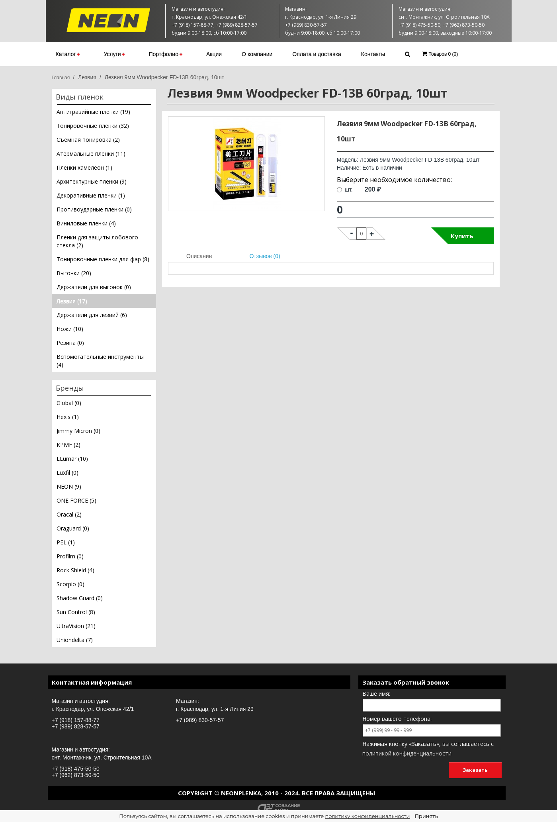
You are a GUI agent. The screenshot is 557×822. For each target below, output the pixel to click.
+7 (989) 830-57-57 (200, 720)
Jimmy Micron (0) (78, 430)
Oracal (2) (69, 514)
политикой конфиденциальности (406, 753)
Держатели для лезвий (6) (92, 315)
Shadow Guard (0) (80, 598)
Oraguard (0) (73, 528)
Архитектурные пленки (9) (92, 181)
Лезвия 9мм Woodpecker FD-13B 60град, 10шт (165, 77)
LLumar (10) (72, 458)
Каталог (68, 54)
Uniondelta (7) (75, 640)
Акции (214, 54)
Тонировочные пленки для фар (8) (103, 259)
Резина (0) (70, 342)
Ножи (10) (70, 329)
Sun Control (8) (76, 612)
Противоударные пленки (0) (94, 209)
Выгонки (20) (74, 273)
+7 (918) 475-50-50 (76, 768)
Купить (462, 236)
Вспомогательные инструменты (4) (100, 360)
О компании (257, 54)
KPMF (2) (68, 444)
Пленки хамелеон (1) (84, 167)
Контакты (373, 54)
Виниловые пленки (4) (86, 223)
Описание (199, 256)
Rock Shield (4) (75, 570)
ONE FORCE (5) (76, 500)
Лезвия (87, 77)
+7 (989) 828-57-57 (76, 726)
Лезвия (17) (72, 301)
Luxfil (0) (67, 472)
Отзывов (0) (264, 256)
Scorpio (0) (70, 584)
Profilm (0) (70, 556)
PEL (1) (66, 542)
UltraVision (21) (76, 626)
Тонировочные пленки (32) (93, 125)
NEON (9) (69, 486)
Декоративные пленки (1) (91, 195)
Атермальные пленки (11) (91, 153)
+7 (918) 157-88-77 (76, 720)
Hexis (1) (68, 417)
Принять (426, 816)
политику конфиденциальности (367, 816)
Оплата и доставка (316, 54)
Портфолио (165, 54)
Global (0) (69, 403)
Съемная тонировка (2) (88, 139)
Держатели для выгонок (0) (94, 287)
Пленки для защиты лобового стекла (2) (97, 241)
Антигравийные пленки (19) (93, 111)
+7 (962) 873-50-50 (76, 775)
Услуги (114, 54)
